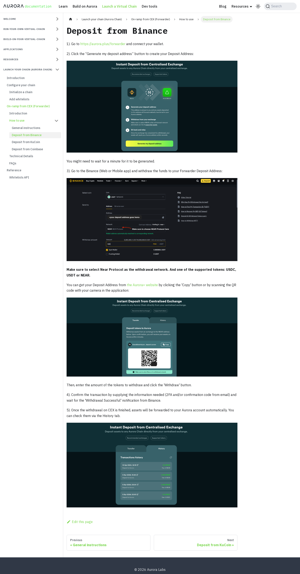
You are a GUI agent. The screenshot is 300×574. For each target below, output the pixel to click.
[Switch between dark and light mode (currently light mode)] (258, 6)
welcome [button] (9, 18)
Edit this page (80, 522)
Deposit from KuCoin (26, 142)
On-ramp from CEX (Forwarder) (28, 106)
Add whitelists (19, 99)
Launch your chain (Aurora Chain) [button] (27, 69)
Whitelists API (19, 177)
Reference (14, 170)
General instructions (26, 128)
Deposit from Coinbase (27, 149)
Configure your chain (21, 85)
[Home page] (71, 19)
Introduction (16, 78)
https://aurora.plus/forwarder (102, 44)
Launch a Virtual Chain (119, 6)
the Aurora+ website (142, 285)
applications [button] (13, 49)
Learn (63, 6)
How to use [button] (16, 120)
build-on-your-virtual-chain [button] (24, 39)
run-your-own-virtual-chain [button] (24, 29)
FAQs (12, 163)
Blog (222, 6)
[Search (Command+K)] (280, 6)
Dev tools (149, 6)
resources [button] (10, 59)
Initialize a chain (20, 92)
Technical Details (21, 156)
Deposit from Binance (27, 135)
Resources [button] (240, 6)
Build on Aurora (85, 6)
